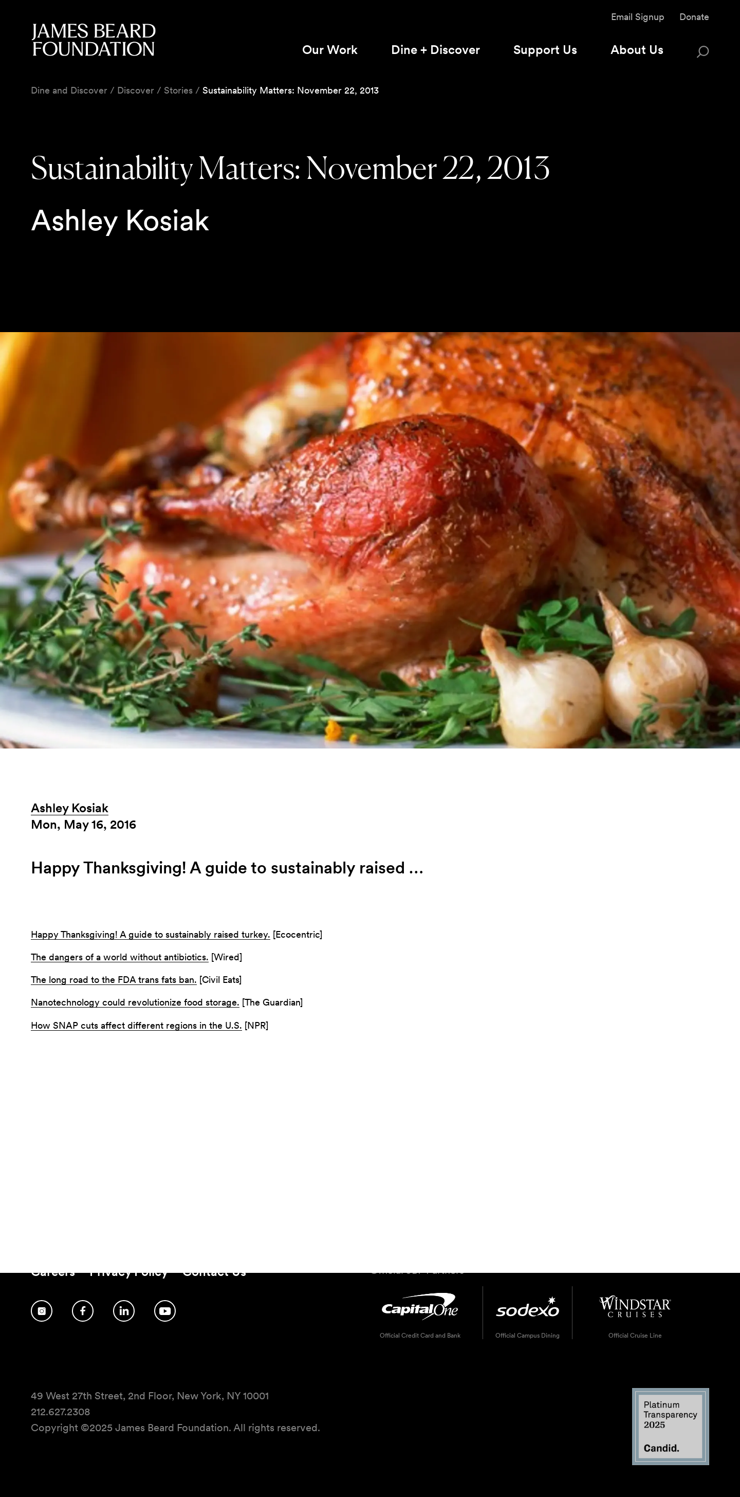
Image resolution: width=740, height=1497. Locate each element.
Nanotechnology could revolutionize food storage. (135, 1002)
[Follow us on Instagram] (41, 1311)
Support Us (545, 49)
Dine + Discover (435, 49)
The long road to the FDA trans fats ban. (114, 979)
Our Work (330, 49)
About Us (636, 49)
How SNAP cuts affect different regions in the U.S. (136, 1025)
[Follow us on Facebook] (82, 1311)
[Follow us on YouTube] (165, 1311)
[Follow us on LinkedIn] (124, 1311)
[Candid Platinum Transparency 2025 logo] (670, 1462)
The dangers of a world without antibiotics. (120, 957)
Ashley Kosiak (69, 807)
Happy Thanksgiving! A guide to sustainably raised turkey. (150, 934)
